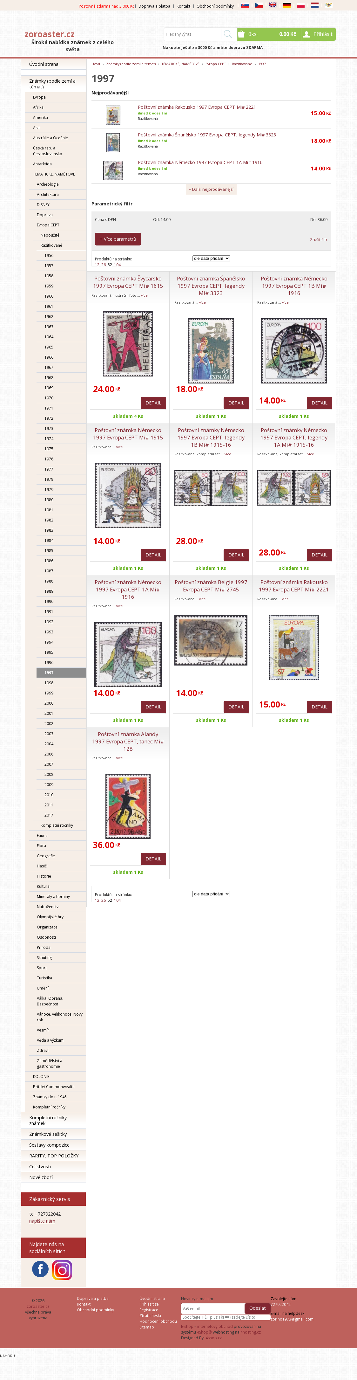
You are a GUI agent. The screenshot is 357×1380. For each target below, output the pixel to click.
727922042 (281, 1304)
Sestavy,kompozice (49, 1145)
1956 (48, 255)
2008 (48, 774)
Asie (37, 127)
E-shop (187, 1326)
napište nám (42, 1221)
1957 (48, 265)
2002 (48, 723)
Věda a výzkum (50, 1040)
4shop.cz (213, 1338)
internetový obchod (215, 1326)
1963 (48, 326)
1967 (48, 367)
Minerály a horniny (53, 896)
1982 (48, 520)
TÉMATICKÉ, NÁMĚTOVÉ (54, 174)
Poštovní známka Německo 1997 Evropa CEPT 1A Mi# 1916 (200, 162)
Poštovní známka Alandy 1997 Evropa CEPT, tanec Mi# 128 (128, 741)
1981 (48, 510)
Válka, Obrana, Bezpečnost (50, 1001)
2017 (48, 815)
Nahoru (7, 1355)
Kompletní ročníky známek (48, 1120)
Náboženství (48, 906)
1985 (48, 550)
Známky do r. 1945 (50, 1097)
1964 (48, 337)
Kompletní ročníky (57, 825)
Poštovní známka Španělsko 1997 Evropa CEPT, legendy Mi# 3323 (207, 135)
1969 (48, 387)
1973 (48, 428)
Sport (42, 967)
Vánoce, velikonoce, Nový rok (60, 1017)
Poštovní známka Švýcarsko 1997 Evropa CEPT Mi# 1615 (128, 282)
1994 (48, 642)
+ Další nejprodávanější (211, 189)
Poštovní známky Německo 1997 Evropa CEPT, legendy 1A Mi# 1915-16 (293, 437)
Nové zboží (41, 1177)
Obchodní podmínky (215, 6)
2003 (48, 733)
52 (110, 264)
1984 (48, 540)
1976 (48, 459)
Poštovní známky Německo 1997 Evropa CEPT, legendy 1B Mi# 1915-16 (211, 437)
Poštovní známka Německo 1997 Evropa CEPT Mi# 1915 (128, 433)
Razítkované (51, 245)
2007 (48, 764)
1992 (48, 621)
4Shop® (204, 1332)
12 (97, 264)
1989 (48, 591)
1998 (48, 683)
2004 (48, 744)
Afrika (38, 107)
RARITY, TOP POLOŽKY (53, 1156)
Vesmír (43, 1030)
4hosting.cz (250, 1332)
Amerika (40, 117)
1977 (48, 469)
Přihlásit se (149, 1304)
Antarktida (42, 164)
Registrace (148, 1310)
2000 (48, 703)
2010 (48, 794)
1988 (48, 581)
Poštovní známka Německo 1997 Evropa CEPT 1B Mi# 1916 (294, 286)
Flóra (41, 845)
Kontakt (183, 6)
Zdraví (43, 1050)
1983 (48, 530)
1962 (48, 316)
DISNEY (43, 204)
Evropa (39, 97)
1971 (48, 408)
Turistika (44, 978)
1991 (48, 611)
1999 (48, 693)
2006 (48, 754)
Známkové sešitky (48, 1134)
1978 (48, 479)
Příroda (44, 947)
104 (117, 264)
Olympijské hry (50, 917)
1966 (48, 357)
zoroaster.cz (49, 34)
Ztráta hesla (150, 1315)
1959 (48, 286)
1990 (48, 601)
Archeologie (48, 184)
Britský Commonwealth (54, 1086)
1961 (48, 306)
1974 (48, 438)
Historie (44, 876)
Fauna (42, 835)
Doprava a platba (154, 6)
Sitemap (146, 1327)
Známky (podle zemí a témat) (52, 84)
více (144, 295)
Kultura (43, 886)
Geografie (46, 856)
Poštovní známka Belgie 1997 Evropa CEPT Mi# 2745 (211, 585)
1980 (48, 499)
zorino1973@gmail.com (292, 1319)
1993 (48, 632)
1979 (48, 489)
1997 (48, 672)
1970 (48, 398)
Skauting (44, 957)
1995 (48, 652)
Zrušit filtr (318, 239)
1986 (48, 560)
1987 (48, 571)
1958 (48, 276)
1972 (48, 418)
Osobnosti (46, 937)
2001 (48, 713)
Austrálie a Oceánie (50, 138)
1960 (48, 296)
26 (103, 264)
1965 (48, 347)
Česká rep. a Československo (47, 150)
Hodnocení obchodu (158, 1321)
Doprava (45, 214)
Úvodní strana (43, 64)
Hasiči (42, 866)
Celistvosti (40, 1166)
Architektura (48, 194)
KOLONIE (41, 1076)
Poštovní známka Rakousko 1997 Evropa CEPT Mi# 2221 (197, 107)
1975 (48, 449)
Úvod (95, 63)
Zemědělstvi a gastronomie (49, 1063)
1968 (48, 377)
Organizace (47, 927)
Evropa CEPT (48, 225)
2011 (48, 805)
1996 (48, 662)
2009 (48, 784)
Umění (43, 988)
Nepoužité (50, 235)
